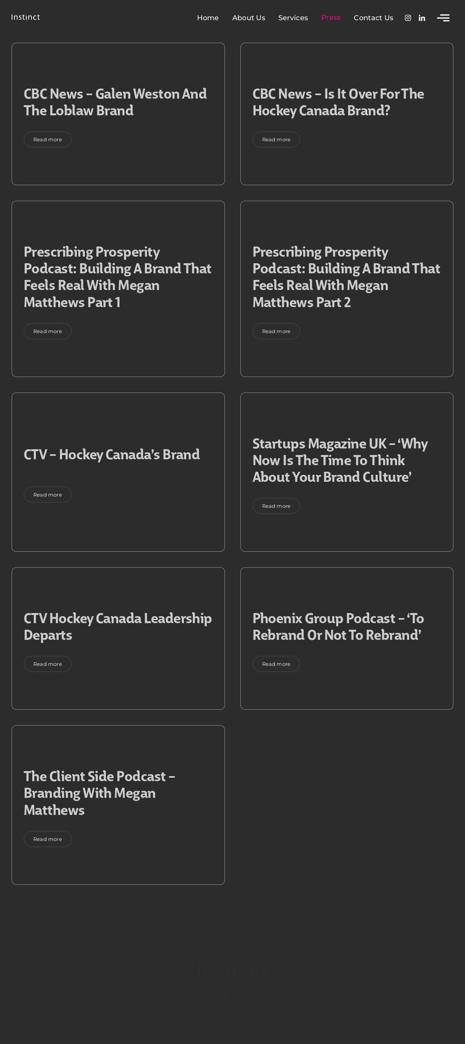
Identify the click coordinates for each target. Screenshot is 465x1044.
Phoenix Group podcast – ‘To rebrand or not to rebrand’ (338, 625)
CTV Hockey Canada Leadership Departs (118, 625)
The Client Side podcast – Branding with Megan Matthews (100, 791)
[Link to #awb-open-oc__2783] (443, 18)
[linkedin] (422, 18)
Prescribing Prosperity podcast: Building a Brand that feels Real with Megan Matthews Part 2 (346, 276)
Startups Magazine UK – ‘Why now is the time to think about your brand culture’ (340, 459)
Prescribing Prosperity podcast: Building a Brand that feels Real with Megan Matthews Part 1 (118, 276)
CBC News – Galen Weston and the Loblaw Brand (115, 101)
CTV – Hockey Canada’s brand (112, 453)
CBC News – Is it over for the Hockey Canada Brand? (338, 101)
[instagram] (408, 18)
